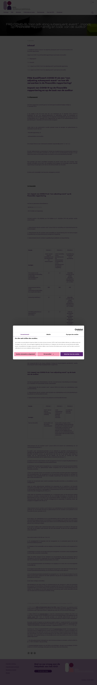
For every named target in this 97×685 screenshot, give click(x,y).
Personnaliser (49, 354)
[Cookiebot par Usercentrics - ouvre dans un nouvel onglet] (76, 330)
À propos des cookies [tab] (72, 334)
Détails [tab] (48, 334)
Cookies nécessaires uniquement (25, 354)
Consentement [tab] (24, 334)
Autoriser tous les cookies (71, 354)
